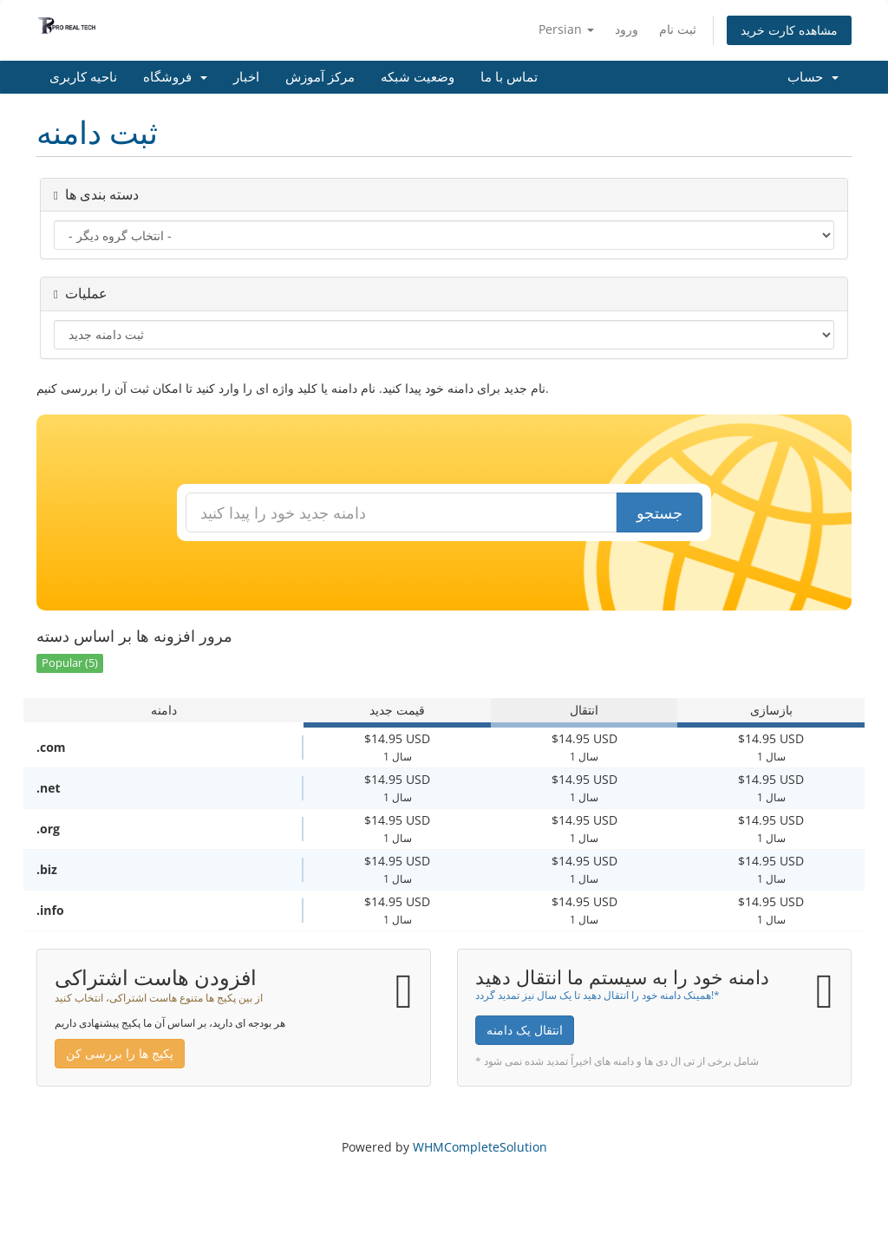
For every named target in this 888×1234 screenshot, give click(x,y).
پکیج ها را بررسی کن (119, 1053)
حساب (813, 77)
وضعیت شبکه (417, 77)
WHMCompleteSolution (480, 1147)
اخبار (246, 77)
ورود (626, 29)
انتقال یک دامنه (524, 1030)
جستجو (659, 512)
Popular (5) (70, 663)
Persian (566, 29)
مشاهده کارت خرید (789, 30)
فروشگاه (175, 77)
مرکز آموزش (320, 77)
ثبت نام (677, 29)
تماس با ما (509, 77)
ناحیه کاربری (83, 77)
